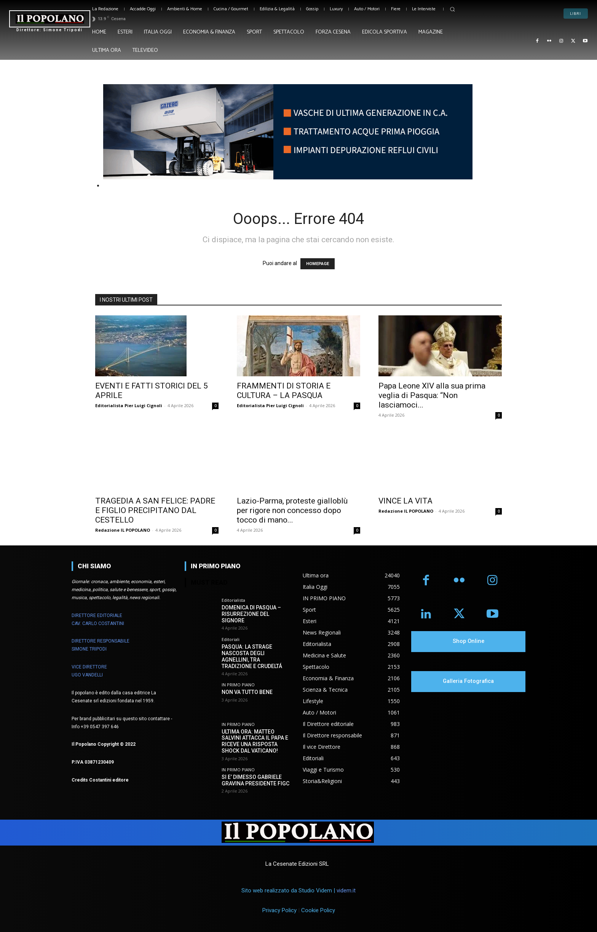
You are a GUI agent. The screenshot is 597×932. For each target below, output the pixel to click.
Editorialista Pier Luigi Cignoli (128, 405)
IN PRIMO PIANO (238, 685)
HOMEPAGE (317, 263)
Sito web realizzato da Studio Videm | (298, 890)
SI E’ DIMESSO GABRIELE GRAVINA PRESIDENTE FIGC (255, 780)
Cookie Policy (318, 910)
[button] (452, 9)
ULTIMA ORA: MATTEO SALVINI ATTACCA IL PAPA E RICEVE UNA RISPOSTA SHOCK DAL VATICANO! (255, 741)
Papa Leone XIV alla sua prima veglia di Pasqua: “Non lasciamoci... (431, 395)
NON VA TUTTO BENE (247, 692)
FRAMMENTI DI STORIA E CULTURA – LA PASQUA (283, 390)
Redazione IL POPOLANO (122, 530)
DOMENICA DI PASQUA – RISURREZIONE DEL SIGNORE (251, 613)
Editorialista (233, 600)
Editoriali (230, 639)
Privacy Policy (279, 910)
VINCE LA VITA (405, 500)
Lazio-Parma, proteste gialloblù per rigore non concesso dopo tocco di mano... (292, 510)
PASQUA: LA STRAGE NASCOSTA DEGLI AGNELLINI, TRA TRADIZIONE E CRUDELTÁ (252, 656)
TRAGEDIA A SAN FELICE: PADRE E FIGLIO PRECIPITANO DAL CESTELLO (155, 510)
